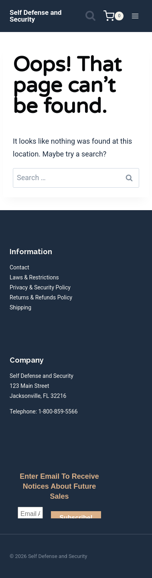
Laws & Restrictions (34, 277)
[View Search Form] (90, 16)
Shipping (20, 307)
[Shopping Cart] (113, 15)
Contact (19, 267)
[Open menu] (135, 16)
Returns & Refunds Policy (41, 297)
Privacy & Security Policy (40, 287)
